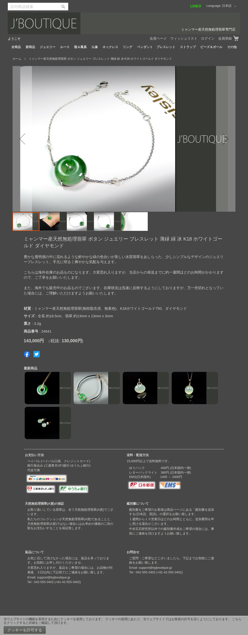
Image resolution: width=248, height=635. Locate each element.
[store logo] (124, 23)
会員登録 (225, 38)
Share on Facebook (27, 354)
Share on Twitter (36, 354)
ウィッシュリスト (183, 38)
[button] (230, 6)
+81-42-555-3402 (67, 582)
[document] (124, 625)
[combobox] (38, 6)
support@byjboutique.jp (53, 577)
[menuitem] (16, 47)
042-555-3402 (44, 582)
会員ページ (158, 38)
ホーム (17, 58)
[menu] (124, 47)
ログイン (208, 38)
